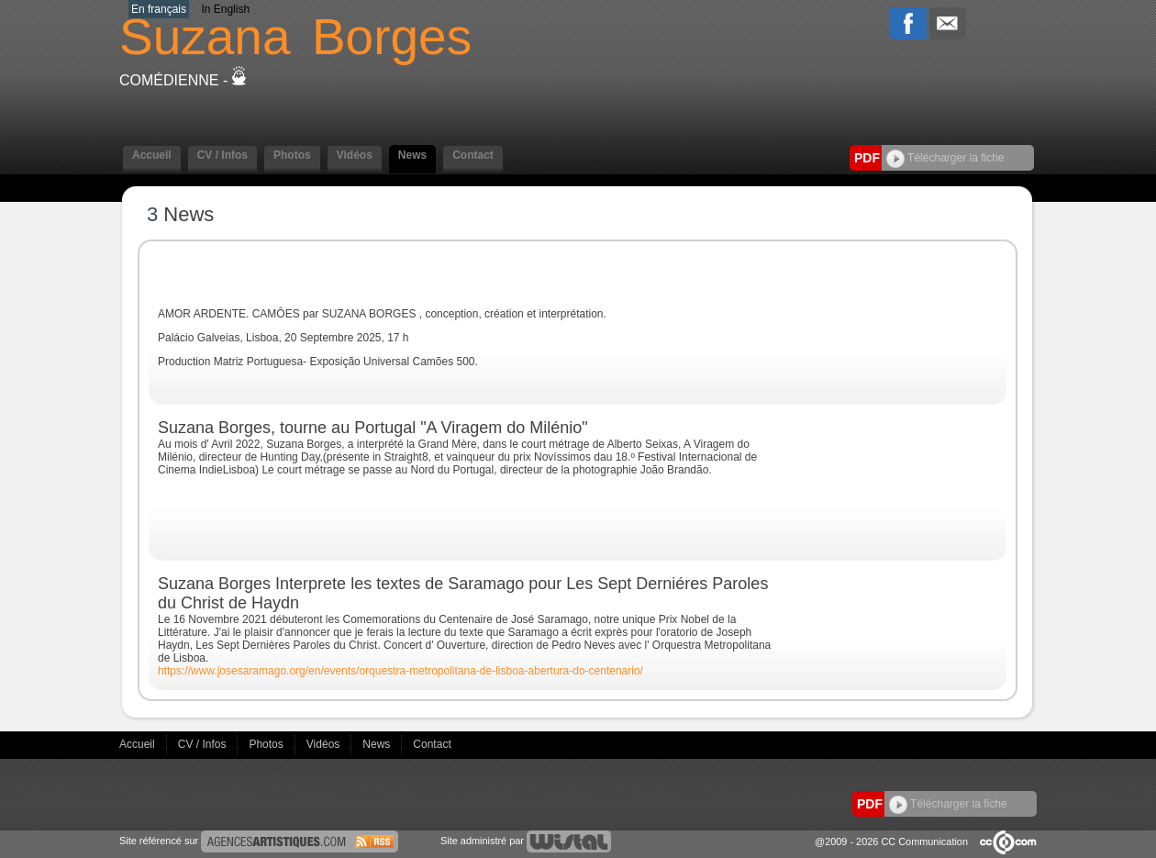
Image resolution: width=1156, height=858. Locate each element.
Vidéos (354, 155)
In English (225, 9)
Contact (473, 155)
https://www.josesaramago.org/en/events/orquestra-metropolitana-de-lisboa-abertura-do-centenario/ (400, 670)
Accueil (152, 155)
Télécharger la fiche (945, 157)
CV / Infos (222, 155)
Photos (292, 155)
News (412, 155)
